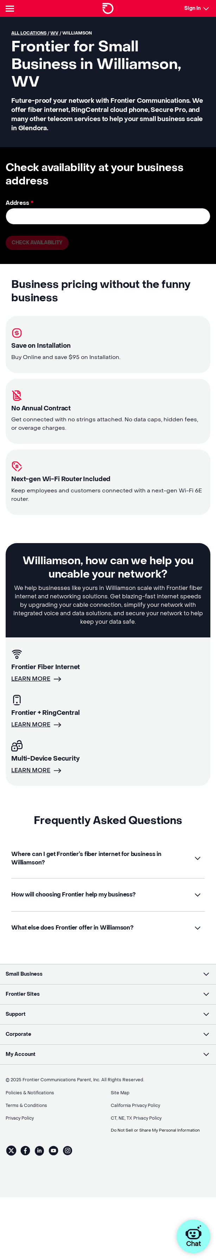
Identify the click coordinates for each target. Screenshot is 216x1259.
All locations (28, 33)
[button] (108, 859)
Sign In (192, 8)
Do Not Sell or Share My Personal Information (158, 1118)
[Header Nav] (11, 8)
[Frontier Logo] (108, 8)
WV (54, 33)
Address (19, 203)
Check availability (38, 242)
